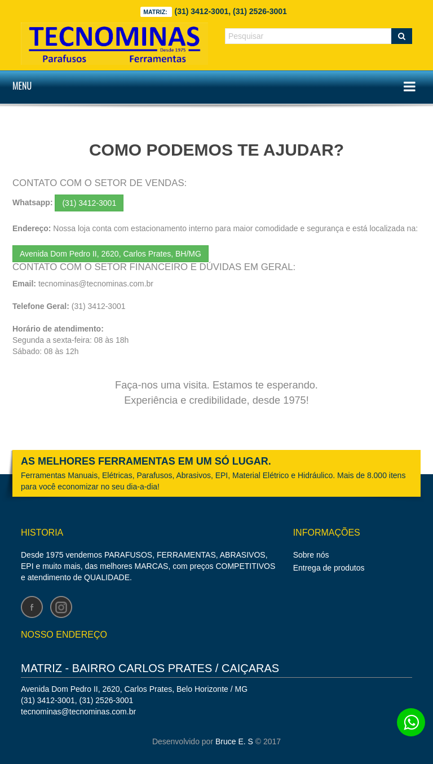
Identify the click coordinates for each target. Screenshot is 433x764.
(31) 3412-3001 (89, 202)
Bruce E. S (234, 741)
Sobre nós (311, 554)
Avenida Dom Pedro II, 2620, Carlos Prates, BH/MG (110, 253)
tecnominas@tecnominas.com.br (95, 283)
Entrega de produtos (329, 567)
